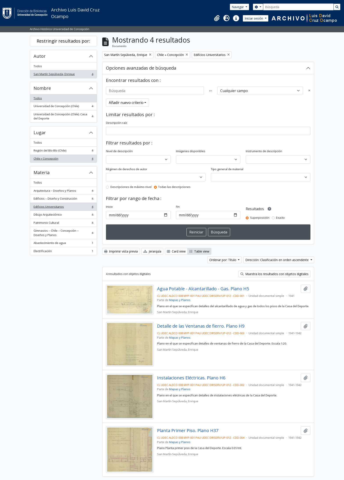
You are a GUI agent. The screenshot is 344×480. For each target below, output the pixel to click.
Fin (178, 207)
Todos (38, 66)
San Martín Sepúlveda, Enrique (63, 75)
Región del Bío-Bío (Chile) (63, 151)
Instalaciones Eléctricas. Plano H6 (191, 378)
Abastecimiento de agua (63, 244)
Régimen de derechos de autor (126, 169)
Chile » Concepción (63, 159)
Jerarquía (152, 251)
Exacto (280, 218)
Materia (42, 172)
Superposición (259, 218)
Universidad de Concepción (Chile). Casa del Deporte (63, 116)
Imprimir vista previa (121, 251)
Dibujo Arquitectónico (63, 215)
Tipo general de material (227, 169)
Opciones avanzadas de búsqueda (141, 68)
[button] (217, 18)
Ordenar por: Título (223, 260)
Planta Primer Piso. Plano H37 (187, 430)
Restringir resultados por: (63, 41)
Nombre (42, 88)
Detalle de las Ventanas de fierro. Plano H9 (200, 326)
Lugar (40, 132)
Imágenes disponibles (190, 151)
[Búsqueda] (298, 7)
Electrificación (63, 252)
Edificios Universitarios (63, 208)
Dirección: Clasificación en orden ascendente (277, 260)
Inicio (109, 207)
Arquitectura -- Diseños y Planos (63, 192)
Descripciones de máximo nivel (131, 187)
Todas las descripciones (174, 187)
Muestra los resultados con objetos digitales (274, 274)
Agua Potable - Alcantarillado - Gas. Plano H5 (203, 288)
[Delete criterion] (309, 90)
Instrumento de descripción (264, 151)
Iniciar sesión (254, 18)
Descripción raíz (116, 123)
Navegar (238, 7)
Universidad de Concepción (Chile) (63, 107)
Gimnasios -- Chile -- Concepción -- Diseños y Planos (63, 233)
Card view (176, 251)
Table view (199, 251)
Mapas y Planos (179, 300)
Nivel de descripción (119, 151)
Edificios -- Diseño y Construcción (63, 199)
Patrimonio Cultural (63, 224)
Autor (40, 56)
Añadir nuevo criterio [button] (126, 102)
